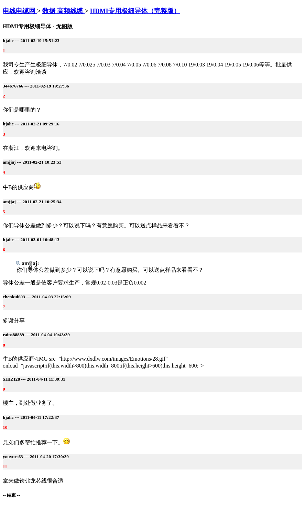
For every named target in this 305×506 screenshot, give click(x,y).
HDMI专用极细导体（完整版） (135, 10)
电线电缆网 (20, 10)
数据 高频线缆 (63, 10)
